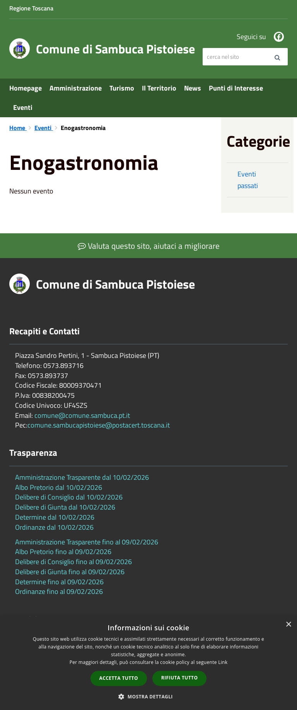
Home (18, 127)
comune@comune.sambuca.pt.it (82, 415)
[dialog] (148, 663)
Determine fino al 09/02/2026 (59, 582)
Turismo (121, 88)
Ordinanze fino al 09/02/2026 (59, 591)
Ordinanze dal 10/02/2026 (54, 527)
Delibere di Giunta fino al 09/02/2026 (70, 571)
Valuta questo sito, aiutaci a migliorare (149, 246)
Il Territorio (159, 88)
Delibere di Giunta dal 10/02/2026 (65, 507)
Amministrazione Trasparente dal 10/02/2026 (82, 477)
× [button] (288, 625)
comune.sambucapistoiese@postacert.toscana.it (98, 425)
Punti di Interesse (236, 88)
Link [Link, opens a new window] (222, 662)
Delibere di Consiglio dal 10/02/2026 (69, 497)
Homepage (25, 88)
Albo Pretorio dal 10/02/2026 (58, 487)
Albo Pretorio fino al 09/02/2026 (63, 551)
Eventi (22, 107)
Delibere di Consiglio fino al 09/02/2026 (73, 561)
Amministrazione (76, 88)
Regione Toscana (31, 8)
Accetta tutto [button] (118, 678)
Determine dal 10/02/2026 (54, 517)
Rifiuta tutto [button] (179, 677)
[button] (148, 696)
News (192, 88)
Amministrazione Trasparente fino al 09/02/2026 (86, 542)
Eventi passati (247, 180)
